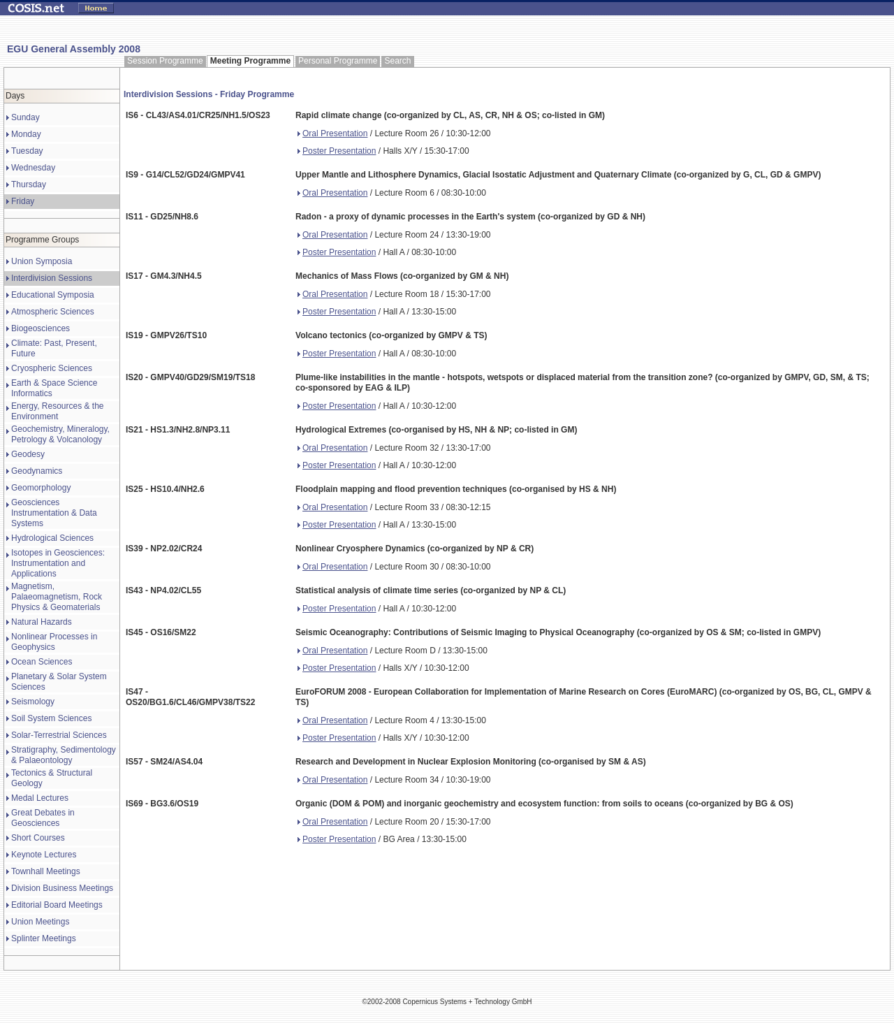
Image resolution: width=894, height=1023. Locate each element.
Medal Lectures (39, 798)
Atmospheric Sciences (52, 312)
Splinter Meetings (43, 938)
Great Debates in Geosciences (43, 818)
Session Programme (165, 61)
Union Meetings (40, 922)
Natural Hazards (41, 622)
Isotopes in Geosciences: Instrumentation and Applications (58, 563)
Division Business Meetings (62, 888)
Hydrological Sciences (52, 538)
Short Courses (38, 838)
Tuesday (27, 151)
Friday (22, 201)
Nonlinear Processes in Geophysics (54, 642)
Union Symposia (41, 261)
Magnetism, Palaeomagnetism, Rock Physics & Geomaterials (56, 596)
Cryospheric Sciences (51, 368)
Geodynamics (36, 471)
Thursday (28, 184)
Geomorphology (41, 488)
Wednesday (33, 168)
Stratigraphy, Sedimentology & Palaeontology (63, 755)
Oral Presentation (332, 133)
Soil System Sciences (51, 718)
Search (397, 61)
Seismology (32, 701)
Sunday (25, 117)
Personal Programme (337, 61)
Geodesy (28, 454)
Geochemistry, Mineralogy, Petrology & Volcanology (60, 434)
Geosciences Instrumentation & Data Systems (54, 513)
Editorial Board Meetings (57, 905)
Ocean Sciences (41, 662)
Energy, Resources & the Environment (57, 411)
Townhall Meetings (45, 871)
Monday (26, 134)
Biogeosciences (40, 328)
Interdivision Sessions (51, 278)
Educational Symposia (52, 295)
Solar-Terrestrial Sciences (59, 735)
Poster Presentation (337, 151)
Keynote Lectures (43, 854)
